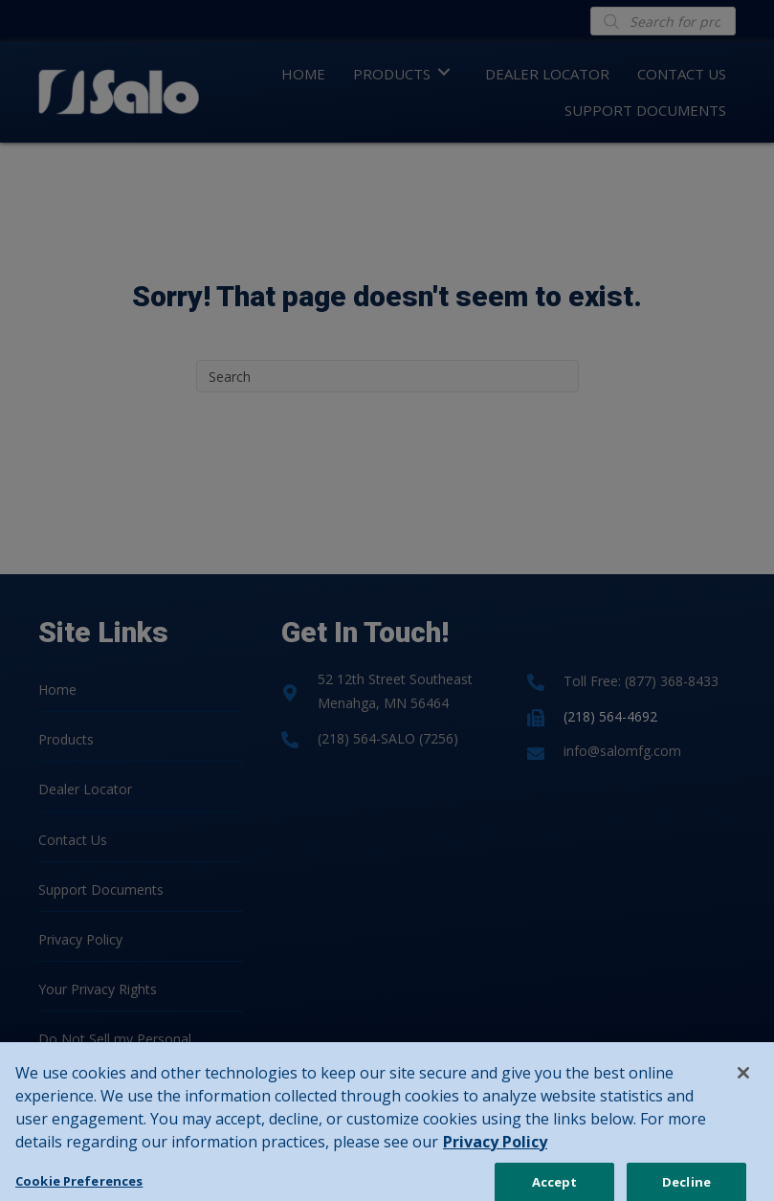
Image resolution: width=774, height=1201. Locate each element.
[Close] (743, 1094)
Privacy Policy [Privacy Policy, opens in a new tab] (495, 1162)
